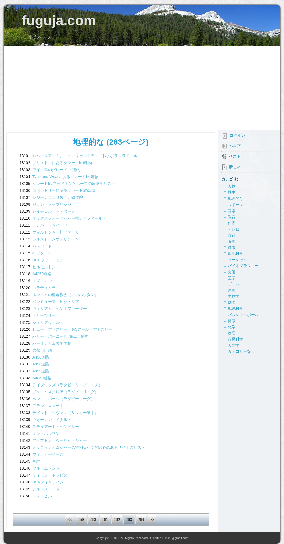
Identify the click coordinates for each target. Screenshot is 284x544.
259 (80, 519)
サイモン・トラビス (49, 475)
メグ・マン (42, 281)
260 (93, 519)
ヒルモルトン (44, 267)
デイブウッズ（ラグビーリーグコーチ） (67, 385)
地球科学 (235, 308)
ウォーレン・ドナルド (51, 419)
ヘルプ (234, 146)
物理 (231, 333)
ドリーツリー (44, 315)
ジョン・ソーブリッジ (51, 204)
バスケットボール (243, 314)
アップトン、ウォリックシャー (59, 440)
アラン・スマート (48, 405)
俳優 (231, 247)
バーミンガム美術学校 (51, 343)
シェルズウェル (46, 322)
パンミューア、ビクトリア (55, 301)
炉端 (36, 461)
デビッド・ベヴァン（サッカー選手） (65, 412)
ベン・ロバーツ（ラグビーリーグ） (63, 399)
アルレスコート (46, 489)
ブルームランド (46, 468)
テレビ (233, 229)
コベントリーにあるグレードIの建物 (64, 190)
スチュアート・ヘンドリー (55, 426)
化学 (231, 327)
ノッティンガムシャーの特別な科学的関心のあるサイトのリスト (88, 447)
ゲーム (233, 284)
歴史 (231, 192)
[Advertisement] (142, 88)
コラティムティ (46, 287)
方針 (231, 235)
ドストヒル (42, 496)
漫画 (231, 290)
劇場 (231, 302)
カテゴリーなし (241, 351)
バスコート (42, 246)
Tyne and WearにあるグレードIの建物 (65, 176)
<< (69, 519)
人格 (231, 186)
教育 (231, 217)
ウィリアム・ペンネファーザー (59, 308)
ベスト (234, 156)
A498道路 (40, 364)
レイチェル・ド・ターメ (53, 211)
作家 (231, 223)
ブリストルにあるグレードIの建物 (62, 163)
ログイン (237, 135)
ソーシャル (237, 259)
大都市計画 (42, 350)
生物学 (233, 296)
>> (152, 519)
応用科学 (235, 253)
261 (105, 519)
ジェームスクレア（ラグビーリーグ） (65, 392)
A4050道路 (41, 378)
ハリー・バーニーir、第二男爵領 (60, 336)
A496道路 (40, 357)
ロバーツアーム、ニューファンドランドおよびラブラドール (84, 156)
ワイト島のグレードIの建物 (56, 169)
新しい (234, 167)
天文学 (233, 345)
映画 (231, 241)
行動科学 (235, 339)
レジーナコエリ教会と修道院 (57, 197)
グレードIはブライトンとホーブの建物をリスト (73, 183)
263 (129, 519)
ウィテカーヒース (48, 454)
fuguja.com (59, 20)
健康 (231, 321)
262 (117, 519)
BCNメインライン (48, 482)
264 (141, 519)
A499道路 (40, 371)
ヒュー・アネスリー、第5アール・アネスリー (72, 329)
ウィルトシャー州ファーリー (57, 232)
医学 (231, 278)
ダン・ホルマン (46, 433)
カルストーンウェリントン (55, 239)
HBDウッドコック (48, 260)
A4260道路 (41, 274)
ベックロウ (42, 253)
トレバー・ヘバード (49, 225)
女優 (231, 272)
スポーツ (235, 204)
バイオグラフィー (243, 266)
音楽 (231, 211)
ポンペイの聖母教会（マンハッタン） (65, 294)
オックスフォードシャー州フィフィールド (69, 218)
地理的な (235, 198)
